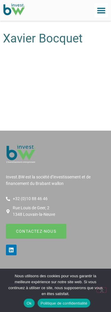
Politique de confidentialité (64, 303)
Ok (29, 303)
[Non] (101, 290)
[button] (101, 10)
